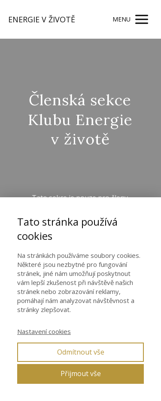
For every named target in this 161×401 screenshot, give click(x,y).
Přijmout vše (81, 373)
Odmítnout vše (80, 352)
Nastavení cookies (44, 331)
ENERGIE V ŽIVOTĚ (41, 19)
